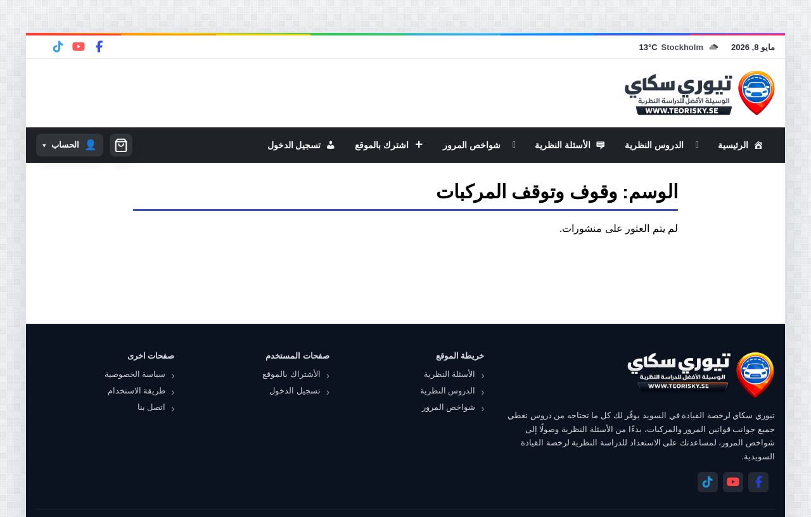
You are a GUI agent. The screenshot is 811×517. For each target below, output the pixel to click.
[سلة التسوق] (121, 145)
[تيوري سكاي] (700, 375)
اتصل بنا (151, 407)
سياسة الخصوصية (135, 374)
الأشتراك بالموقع (291, 374)
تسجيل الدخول (295, 390)
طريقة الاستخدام (137, 390)
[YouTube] (79, 47)
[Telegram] (58, 47)
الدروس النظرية (448, 390)
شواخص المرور (449, 407)
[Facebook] (99, 47)
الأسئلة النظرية (450, 374)
